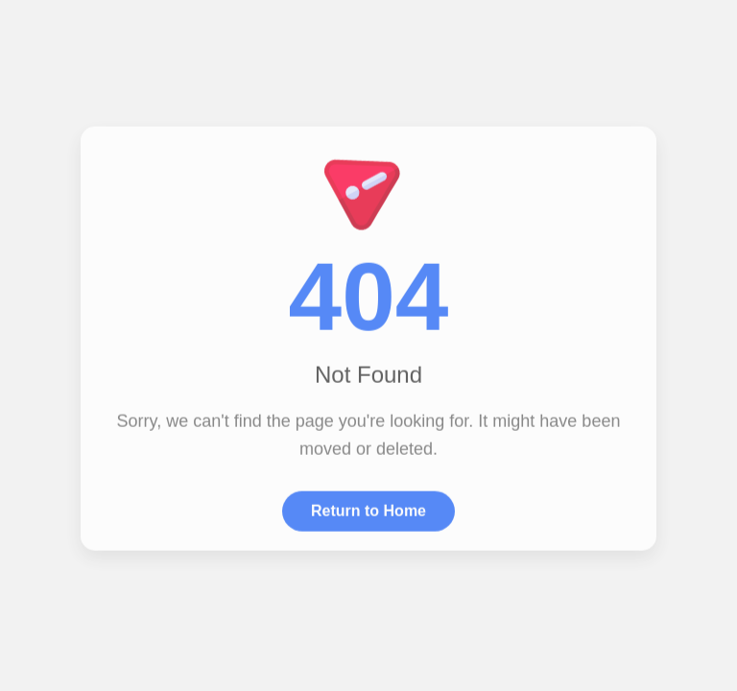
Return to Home (368, 510)
